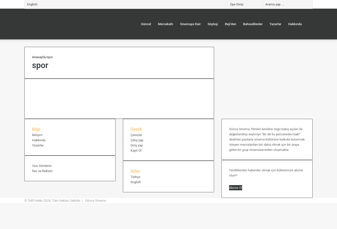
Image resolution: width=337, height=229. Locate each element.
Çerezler (136, 135)
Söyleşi (213, 24)
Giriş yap (137, 145)
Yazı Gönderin (42, 166)
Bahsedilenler (253, 24)
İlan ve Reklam (42, 171)
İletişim (37, 135)
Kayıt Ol (136, 150)
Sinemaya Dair (190, 24)
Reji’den (230, 24)
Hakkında (295, 24)
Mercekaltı (165, 24)
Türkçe (135, 177)
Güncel (146, 24)
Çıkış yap (137, 140)
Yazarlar (275, 24)
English (32, 4)
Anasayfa (38, 57)
